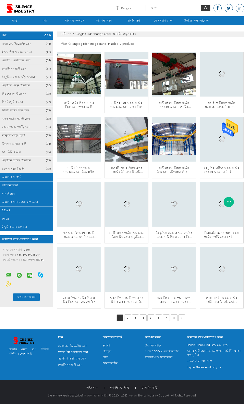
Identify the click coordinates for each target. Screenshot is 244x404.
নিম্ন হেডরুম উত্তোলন (26, 94)
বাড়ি (14, 20)
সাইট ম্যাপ (92, 387)
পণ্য (44, 20)
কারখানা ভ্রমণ (104, 20)
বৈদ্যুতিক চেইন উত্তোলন (26, 85)
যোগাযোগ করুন (163, 20)
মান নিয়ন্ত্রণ (133, 20)
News (6, 210)
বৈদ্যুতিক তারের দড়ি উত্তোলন (26, 77)
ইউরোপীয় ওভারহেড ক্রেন (26, 52)
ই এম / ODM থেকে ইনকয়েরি (162, 351)
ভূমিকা (106, 345)
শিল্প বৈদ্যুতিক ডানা (26, 102)
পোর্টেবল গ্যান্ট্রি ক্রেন (26, 69)
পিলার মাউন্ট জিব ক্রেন (26, 110)
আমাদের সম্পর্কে (74, 20)
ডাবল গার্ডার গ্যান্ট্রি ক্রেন (26, 127)
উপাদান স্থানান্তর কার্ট (26, 144)
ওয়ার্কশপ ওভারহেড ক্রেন (26, 60)
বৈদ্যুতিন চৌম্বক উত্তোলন (26, 160)
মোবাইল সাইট (150, 387)
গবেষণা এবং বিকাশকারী (158, 357)
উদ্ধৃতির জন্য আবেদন (196, 20)
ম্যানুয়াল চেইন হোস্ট (26, 135)
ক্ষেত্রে (5, 218)
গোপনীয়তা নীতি (120, 387)
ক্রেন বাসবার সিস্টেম (26, 169)
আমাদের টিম (110, 363)
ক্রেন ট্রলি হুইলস (26, 152)
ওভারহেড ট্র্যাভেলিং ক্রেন (26, 44)
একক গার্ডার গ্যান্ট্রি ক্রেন (26, 119)
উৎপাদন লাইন (153, 345)
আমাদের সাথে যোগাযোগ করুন (20, 202)
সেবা (105, 357)
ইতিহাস (107, 351)
